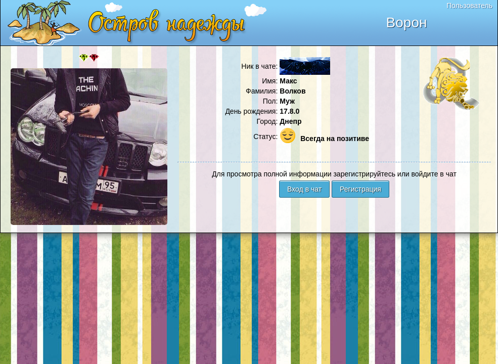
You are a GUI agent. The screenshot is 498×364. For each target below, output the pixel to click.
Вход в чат (304, 189)
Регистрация (360, 189)
